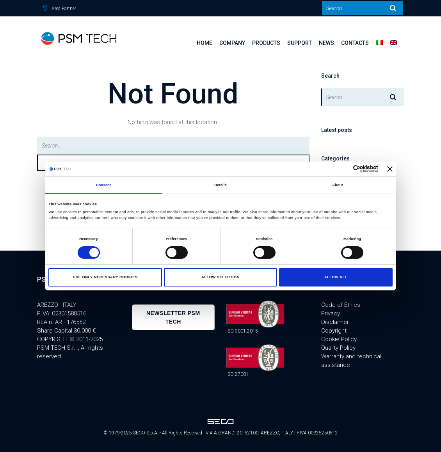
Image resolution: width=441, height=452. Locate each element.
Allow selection (220, 277)
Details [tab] (220, 185)
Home (204, 43)
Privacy (330, 313)
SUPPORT (299, 43)
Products (266, 43)
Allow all (335, 277)
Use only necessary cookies (105, 277)
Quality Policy (338, 347)
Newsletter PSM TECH (173, 317)
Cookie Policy (339, 339)
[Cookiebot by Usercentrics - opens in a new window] (344, 169)
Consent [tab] (103, 185)
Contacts (355, 43)
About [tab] (337, 185)
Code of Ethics (340, 304)
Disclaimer (335, 322)
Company (232, 43)
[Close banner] (390, 169)
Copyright (334, 330)
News (326, 43)
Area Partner (64, 8)
